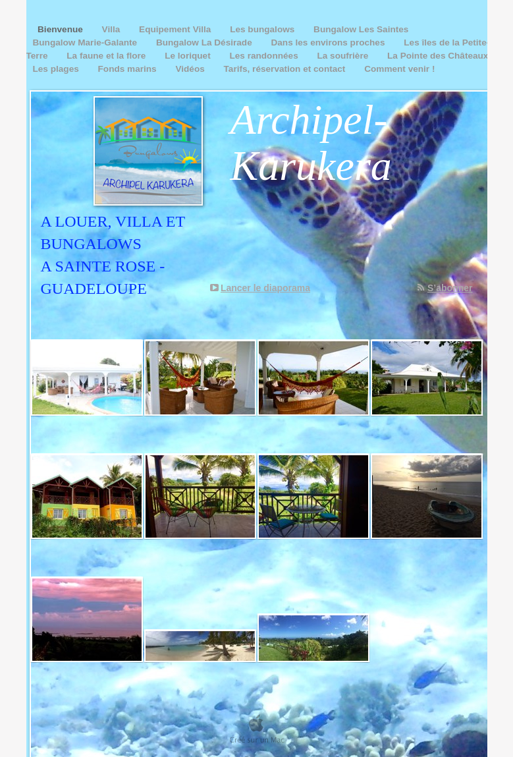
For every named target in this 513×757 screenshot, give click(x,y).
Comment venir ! (399, 69)
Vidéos (191, 69)
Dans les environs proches (329, 42)
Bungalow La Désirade (205, 42)
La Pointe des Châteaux (437, 56)
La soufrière (344, 56)
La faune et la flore (107, 56)
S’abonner (449, 288)
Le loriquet (189, 56)
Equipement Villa (176, 29)
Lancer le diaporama (265, 288)
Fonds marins (128, 69)
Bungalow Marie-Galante (86, 42)
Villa (112, 29)
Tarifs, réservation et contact (286, 69)
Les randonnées (264, 56)
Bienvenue (59, 29)
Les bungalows (263, 29)
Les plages (57, 69)
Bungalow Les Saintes (360, 29)
